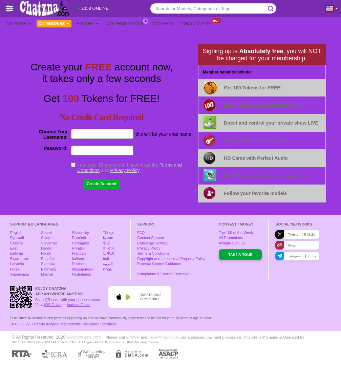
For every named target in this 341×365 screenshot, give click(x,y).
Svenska (48, 264)
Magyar (47, 274)
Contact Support (150, 238)
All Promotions (126, 23)
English (16, 233)
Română (79, 238)
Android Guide (78, 305)
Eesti (14, 248)
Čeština (16, 243)
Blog (285, 245)
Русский (17, 238)
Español (48, 259)
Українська (19, 274)
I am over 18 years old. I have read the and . (129, 167)
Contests (163, 23)
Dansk (46, 248)
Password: (56, 148)
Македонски (82, 269)
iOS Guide (53, 305)
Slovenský (80, 233)
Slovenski (49, 243)
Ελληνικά (48, 269)
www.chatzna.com (83, 337)
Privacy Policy (124, 170)
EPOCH (133, 337)
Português (80, 243)
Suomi (46, 233)
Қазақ (108, 238)
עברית (107, 269)
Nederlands (81, 274)
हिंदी (106, 259)
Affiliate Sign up (231, 243)
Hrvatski (79, 248)
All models (18, 23)
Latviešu (17, 264)
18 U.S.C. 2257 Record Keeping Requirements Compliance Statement (63, 324)
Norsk (46, 253)
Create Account (101, 183)
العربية (108, 264)
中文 (106, 243)
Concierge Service (152, 243)
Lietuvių (16, 253)
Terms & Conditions (153, 253)
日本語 (108, 253)
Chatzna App (197, 23)
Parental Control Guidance (159, 264)
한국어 (108, 248)
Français (79, 253)
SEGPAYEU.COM (163, 337)
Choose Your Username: (53, 134)
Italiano (78, 259)
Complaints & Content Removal (163, 274)
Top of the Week (236, 233)
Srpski (46, 238)
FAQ (141, 233)
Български (19, 259)
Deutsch (79, 264)
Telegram (295, 256)
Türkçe (108, 233)
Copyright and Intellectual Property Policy (171, 259)
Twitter (295, 234)
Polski (15, 269)
